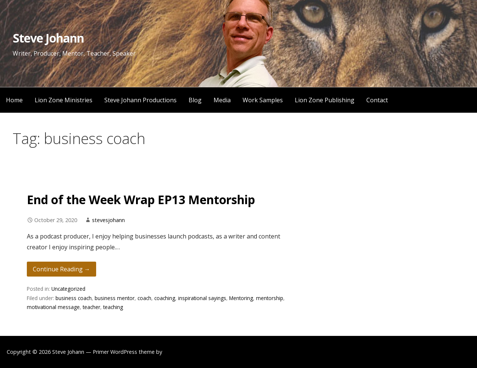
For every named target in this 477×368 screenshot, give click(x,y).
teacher (91, 307)
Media (222, 100)
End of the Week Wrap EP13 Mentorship (141, 199)
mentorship (269, 298)
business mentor (115, 298)
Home (14, 100)
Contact (377, 100)
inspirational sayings (202, 298)
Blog (195, 100)
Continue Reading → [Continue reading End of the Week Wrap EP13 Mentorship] (61, 269)
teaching (113, 307)
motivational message (53, 307)
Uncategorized (68, 288)
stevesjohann (108, 220)
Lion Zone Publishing (324, 100)
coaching (164, 298)
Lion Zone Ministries (63, 100)
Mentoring (241, 298)
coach (144, 298)
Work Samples (263, 100)
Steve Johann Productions (140, 100)
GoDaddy (175, 351)
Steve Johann (48, 38)
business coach (74, 298)
